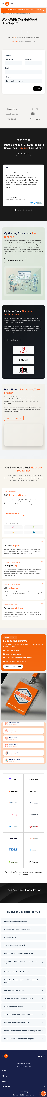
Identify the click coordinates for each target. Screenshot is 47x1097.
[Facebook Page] (39, 1053)
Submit (37, 88)
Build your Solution (13, 513)
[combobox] (23, 81)
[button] (15, 210)
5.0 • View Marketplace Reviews (27, 41)
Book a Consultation (13, 667)
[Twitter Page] (42, 1053)
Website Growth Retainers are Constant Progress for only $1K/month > (23, 10)
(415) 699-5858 (26, 1063)
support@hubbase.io (23, 1060)
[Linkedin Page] (44, 1053)
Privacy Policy (23, 1088)
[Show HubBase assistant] (43, 1093)
